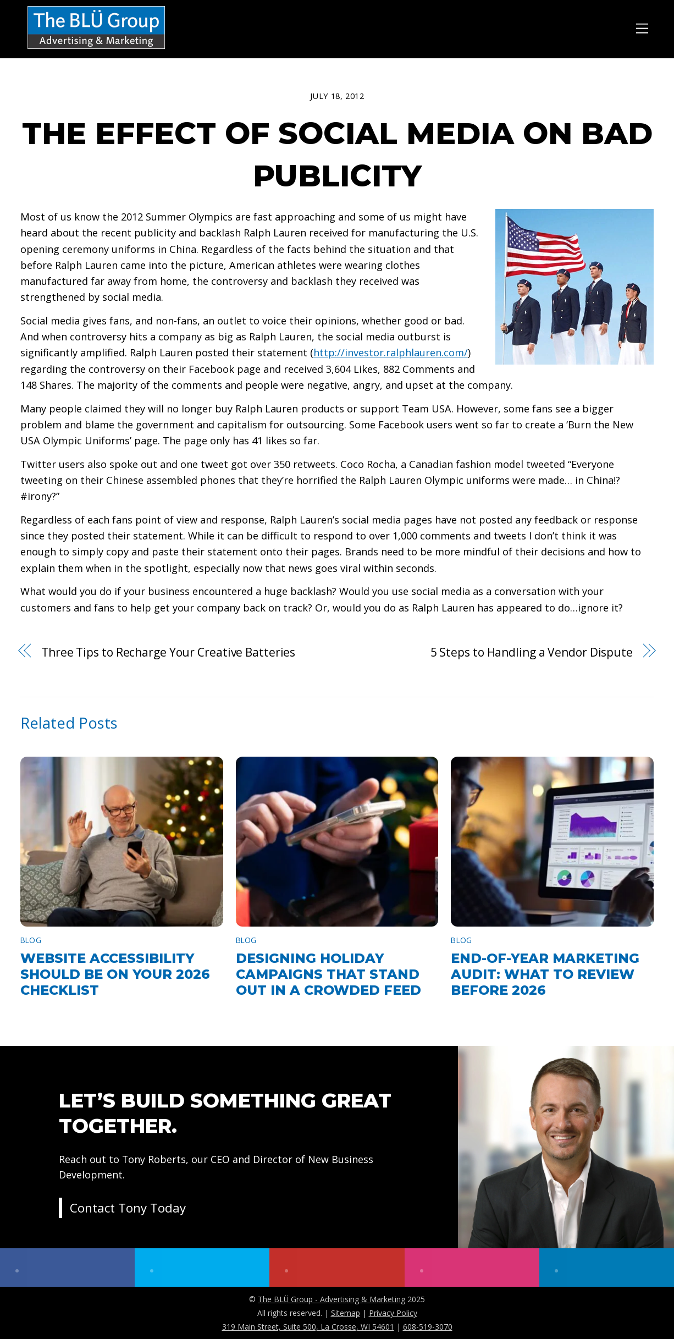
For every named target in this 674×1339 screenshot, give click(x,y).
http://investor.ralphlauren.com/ (390, 352)
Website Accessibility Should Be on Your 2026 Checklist (115, 974)
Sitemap (345, 1313)
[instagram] (472, 1267)
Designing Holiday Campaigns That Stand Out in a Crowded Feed (328, 974)
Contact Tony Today (128, 1209)
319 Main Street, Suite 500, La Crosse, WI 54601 (308, 1326)
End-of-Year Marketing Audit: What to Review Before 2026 (545, 974)
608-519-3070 (427, 1326)
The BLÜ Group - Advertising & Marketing (331, 1299)
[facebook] (67, 1267)
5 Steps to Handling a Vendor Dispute (531, 652)
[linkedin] (606, 1267)
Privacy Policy (393, 1313)
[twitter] (202, 1267)
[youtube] (336, 1267)
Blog (30, 940)
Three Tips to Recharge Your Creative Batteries (168, 652)
